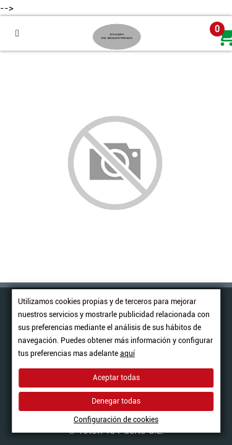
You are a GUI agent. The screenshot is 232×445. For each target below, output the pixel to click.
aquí (127, 353)
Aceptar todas (116, 377)
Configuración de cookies (116, 419)
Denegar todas (116, 401)
